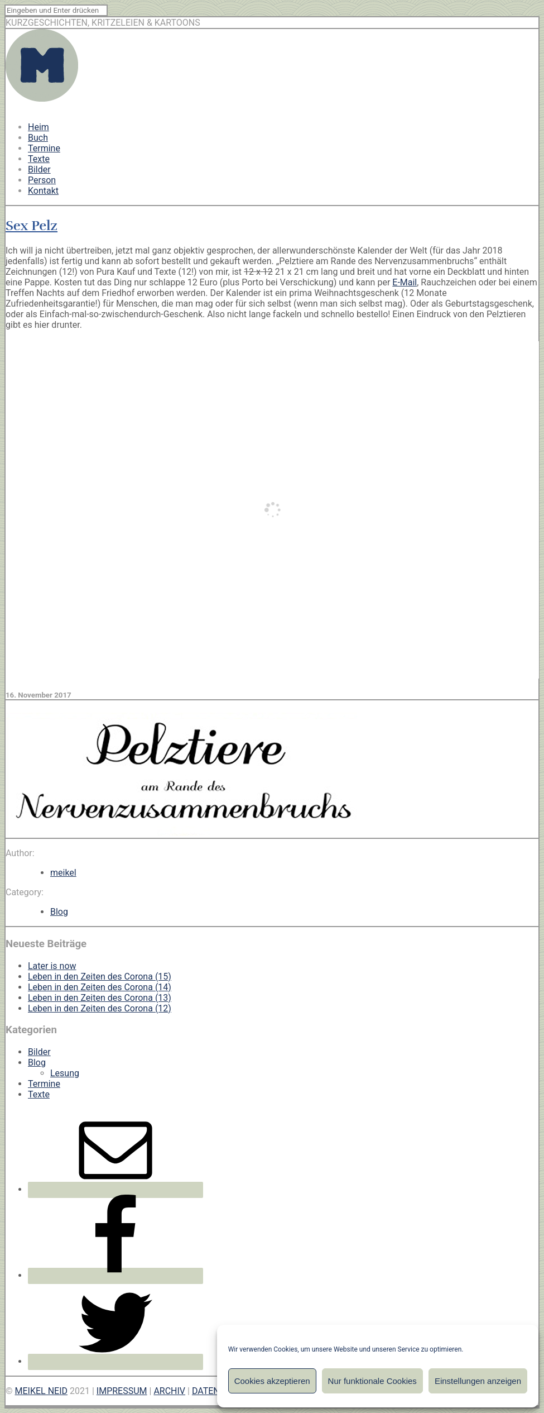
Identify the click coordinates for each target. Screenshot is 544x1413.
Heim (38, 127)
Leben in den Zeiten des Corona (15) (99, 976)
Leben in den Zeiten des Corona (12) (99, 1008)
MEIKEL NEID (41, 1391)
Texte (39, 159)
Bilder (39, 169)
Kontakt (43, 190)
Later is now (52, 966)
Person (42, 180)
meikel (63, 872)
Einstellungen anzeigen (478, 1381)
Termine (44, 148)
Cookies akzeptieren (272, 1381)
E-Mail (404, 282)
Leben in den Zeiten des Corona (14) (99, 987)
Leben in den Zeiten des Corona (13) (99, 997)
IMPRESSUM (122, 1391)
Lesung (64, 1073)
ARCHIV (169, 1391)
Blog (59, 911)
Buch (38, 137)
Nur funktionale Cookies (372, 1381)
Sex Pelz (31, 225)
